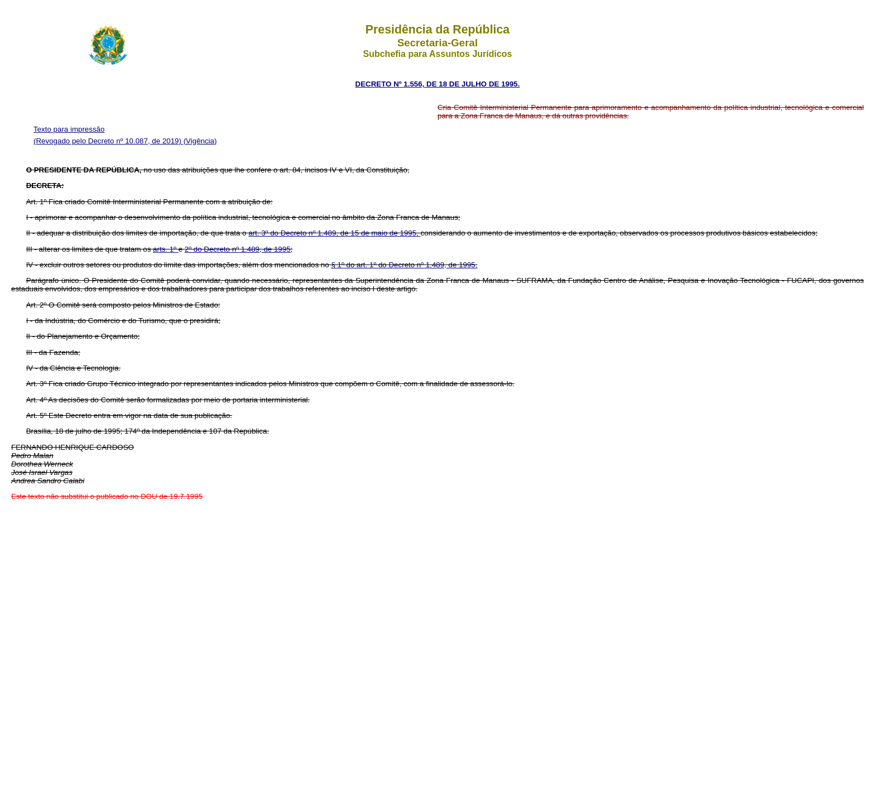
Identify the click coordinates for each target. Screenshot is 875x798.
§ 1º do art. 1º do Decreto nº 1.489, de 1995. (404, 265)
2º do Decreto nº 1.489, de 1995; (239, 249)
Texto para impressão (68, 129)
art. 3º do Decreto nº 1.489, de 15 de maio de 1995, (334, 233)
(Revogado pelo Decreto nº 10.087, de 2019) (108, 141)
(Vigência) (200, 141)
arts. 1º (166, 249)
